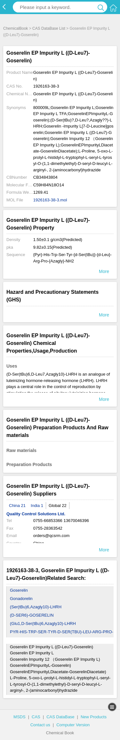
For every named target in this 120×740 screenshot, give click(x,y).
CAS (36, 716)
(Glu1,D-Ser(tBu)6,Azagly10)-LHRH (43, 623)
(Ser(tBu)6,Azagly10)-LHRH (35, 606)
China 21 (17, 505)
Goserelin (19, 590)
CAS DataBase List (48, 28)
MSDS (19, 716)
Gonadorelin (21, 598)
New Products (94, 716)
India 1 (37, 505)
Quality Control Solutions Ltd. (35, 513)
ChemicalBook (15, 28)
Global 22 (58, 505)
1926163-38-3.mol (50, 200)
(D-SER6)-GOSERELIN (32, 615)
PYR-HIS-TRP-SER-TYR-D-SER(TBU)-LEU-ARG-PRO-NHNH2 (61, 636)
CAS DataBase (60, 716)
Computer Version (73, 724)
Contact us (40, 724)
